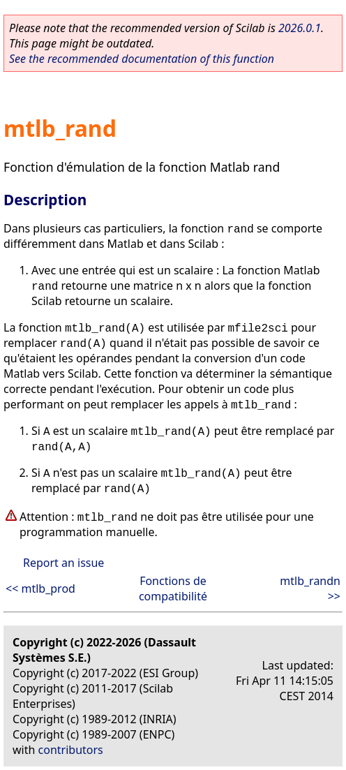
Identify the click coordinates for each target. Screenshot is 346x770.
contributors (70, 749)
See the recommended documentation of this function (141, 58)
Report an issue (63, 562)
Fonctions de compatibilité (173, 588)
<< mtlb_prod (40, 588)
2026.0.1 (299, 28)
